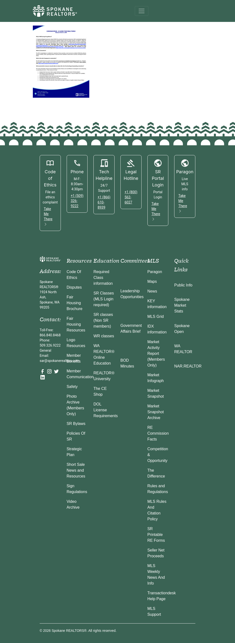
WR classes (103, 336)
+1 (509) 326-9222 (77, 201)
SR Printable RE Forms (156, 534)
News (152, 291)
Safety (72, 387)
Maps (152, 281)
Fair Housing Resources (76, 324)
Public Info (183, 285)
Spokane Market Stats (182, 305)
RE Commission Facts (158, 433)
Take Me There (48, 216)
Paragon (154, 272)
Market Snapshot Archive (155, 412)
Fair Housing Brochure (74, 303)
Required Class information (103, 277)
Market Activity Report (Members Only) (156, 353)
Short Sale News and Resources (76, 470)
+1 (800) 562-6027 (131, 197)
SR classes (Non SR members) (103, 320)
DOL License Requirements (105, 410)
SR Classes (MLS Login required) (103, 299)
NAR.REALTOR (187, 366)
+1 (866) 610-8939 (104, 202)
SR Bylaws (76, 424)
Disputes (74, 287)
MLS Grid (155, 316)
